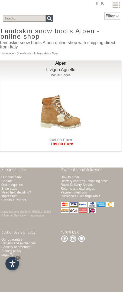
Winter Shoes (60, 75)
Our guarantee (11, 239)
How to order (70, 177)
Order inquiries (12, 185)
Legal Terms (10, 255)
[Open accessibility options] (12, 263)
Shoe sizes (9, 189)
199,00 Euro (60, 144)
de (102, 3)
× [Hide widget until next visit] (18, 258)
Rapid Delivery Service (77, 185)
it (97, 3)
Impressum (9, 196)
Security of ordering (15, 247)
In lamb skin (41, 53)
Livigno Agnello (61, 69)
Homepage (7, 53)
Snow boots (24, 53)
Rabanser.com (10, 211)
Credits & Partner (13, 200)
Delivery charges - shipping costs (84, 181)
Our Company (11, 177)
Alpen (55, 53)
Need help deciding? (16, 192)
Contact (6, 181)
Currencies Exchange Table (81, 196)
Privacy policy (11, 251)
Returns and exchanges (78, 189)
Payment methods (74, 192)
